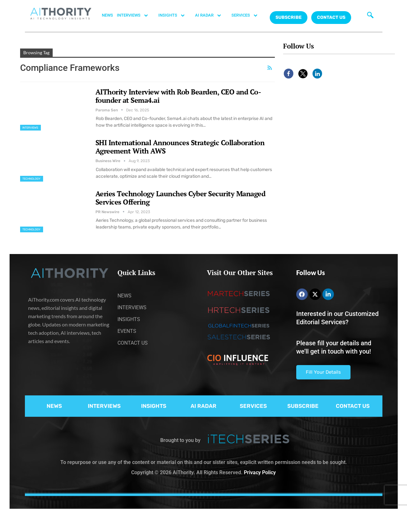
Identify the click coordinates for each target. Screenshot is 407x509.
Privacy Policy (260, 472)
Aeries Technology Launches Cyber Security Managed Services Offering (180, 197)
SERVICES (247, 15)
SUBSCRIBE (303, 406)
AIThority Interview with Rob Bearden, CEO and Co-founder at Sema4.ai (178, 96)
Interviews (30, 127)
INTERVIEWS (136, 15)
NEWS (107, 15)
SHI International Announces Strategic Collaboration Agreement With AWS (180, 146)
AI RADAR (211, 15)
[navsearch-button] (368, 14)
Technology (31, 178)
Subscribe (288, 17)
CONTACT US (331, 17)
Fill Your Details (323, 372)
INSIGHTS (174, 15)
